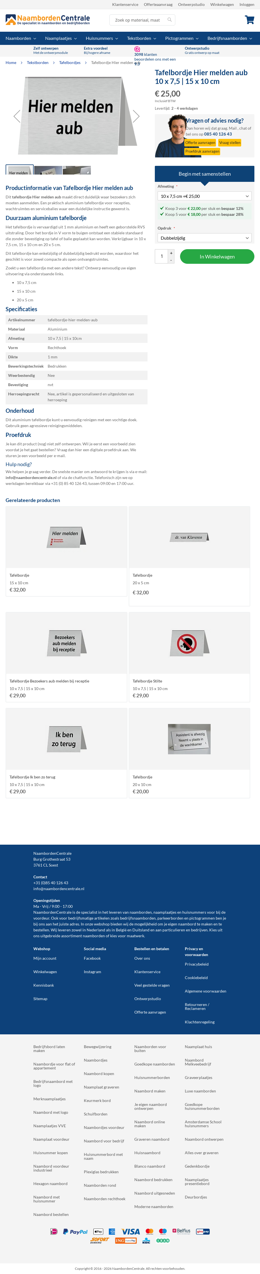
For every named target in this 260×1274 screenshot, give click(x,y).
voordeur (41, 918)
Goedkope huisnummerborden (202, 1106)
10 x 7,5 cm (26, 282)
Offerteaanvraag (158, 4)
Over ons (142, 958)
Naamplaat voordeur (51, 1139)
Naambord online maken (149, 1123)
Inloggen (247, 4)
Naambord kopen (99, 1073)
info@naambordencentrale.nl (58, 888)
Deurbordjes (196, 1197)
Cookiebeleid (196, 977)
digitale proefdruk (105, 449)
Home (11, 62)
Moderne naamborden (153, 1206)
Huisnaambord (147, 1152)
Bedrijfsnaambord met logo (53, 1083)
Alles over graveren (201, 1152)
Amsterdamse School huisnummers (203, 1123)
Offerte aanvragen (150, 1012)
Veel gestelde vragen (152, 985)
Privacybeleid (197, 964)
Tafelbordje (19, 575)
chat (243, 128)
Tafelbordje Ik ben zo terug (32, 777)
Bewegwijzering (97, 1046)
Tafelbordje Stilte (147, 681)
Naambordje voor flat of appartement (54, 1066)
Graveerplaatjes (198, 1077)
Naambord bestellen (51, 1214)
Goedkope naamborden (154, 1064)
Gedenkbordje (197, 1166)
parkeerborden (170, 918)
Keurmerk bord (97, 1100)
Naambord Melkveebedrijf (198, 1062)
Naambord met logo (50, 1112)
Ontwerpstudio (191, 4)
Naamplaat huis (198, 1046)
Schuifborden (95, 1114)
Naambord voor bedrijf (104, 1140)
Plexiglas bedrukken (101, 1171)
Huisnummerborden (152, 1077)
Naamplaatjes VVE (49, 1125)
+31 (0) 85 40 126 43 (69, 483)
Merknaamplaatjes (49, 1098)
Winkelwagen (222, 4)
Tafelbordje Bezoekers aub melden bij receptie (49, 681)
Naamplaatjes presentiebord (197, 1181)
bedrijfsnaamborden (138, 918)
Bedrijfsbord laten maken (49, 1048)
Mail (233, 128)
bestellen (41, 929)
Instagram (92, 971)
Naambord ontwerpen (204, 1139)
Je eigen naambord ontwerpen (150, 1106)
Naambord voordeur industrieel (51, 1168)
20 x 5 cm (25, 299)
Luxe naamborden (200, 1091)
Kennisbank (43, 985)
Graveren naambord (151, 1139)
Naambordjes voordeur (104, 1127)
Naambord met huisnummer (46, 1199)
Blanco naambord (149, 1166)
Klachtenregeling (200, 1021)
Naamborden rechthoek (104, 1198)
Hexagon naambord (50, 1183)
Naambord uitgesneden (154, 1193)
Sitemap (40, 998)
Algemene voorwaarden (205, 991)
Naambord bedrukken (153, 1179)
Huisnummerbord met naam (103, 1156)
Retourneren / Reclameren (197, 1006)
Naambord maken (149, 1091)
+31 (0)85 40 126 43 (50, 882)
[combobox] (142, 20)
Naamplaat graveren (101, 1087)
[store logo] (48, 19)
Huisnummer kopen (50, 1152)
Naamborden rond (100, 1185)
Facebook (92, 958)
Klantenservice (125, 4)
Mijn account (44, 958)
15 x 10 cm (26, 291)
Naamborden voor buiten (150, 1048)
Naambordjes (95, 1060)
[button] (17, 116)
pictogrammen (202, 918)
